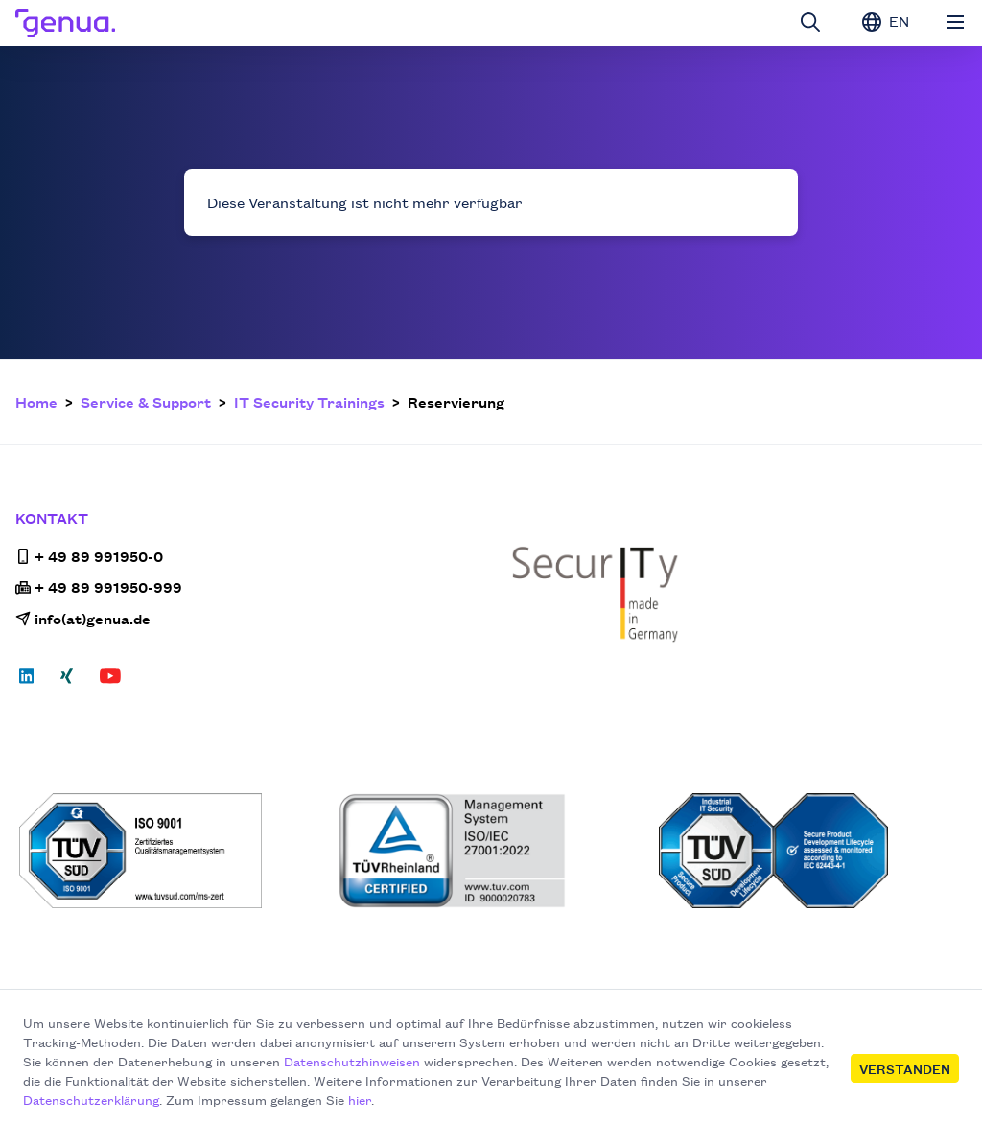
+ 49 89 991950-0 (89, 556)
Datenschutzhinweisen (352, 1060)
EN (885, 21)
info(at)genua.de (83, 618)
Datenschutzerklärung (91, 1099)
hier (359, 1099)
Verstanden (904, 1068)
